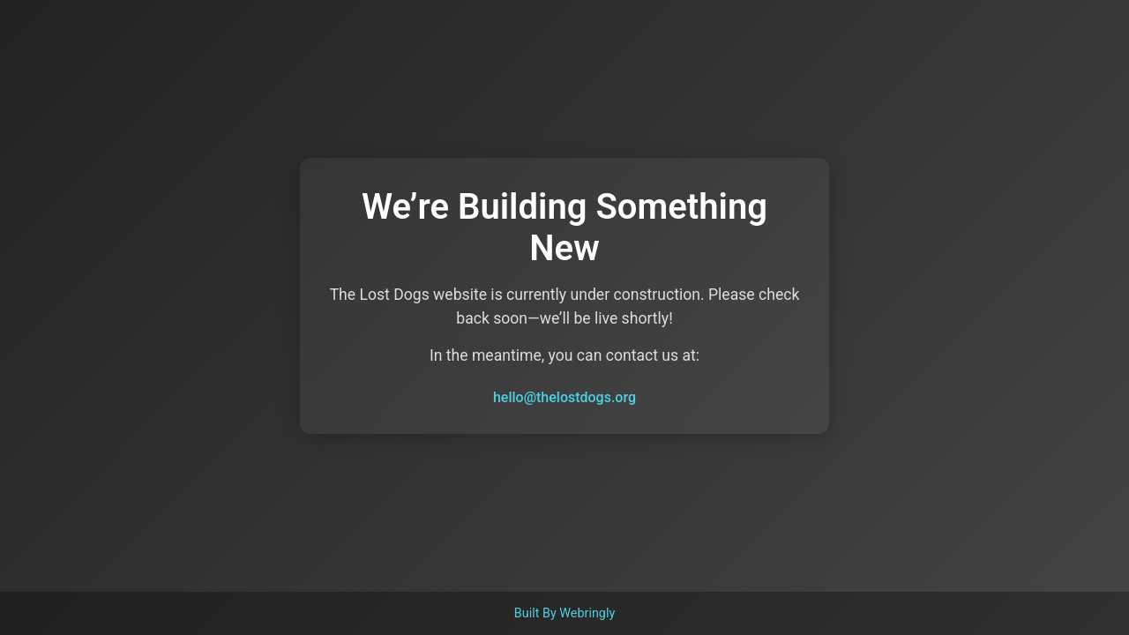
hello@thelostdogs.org (564, 397)
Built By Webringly (565, 613)
